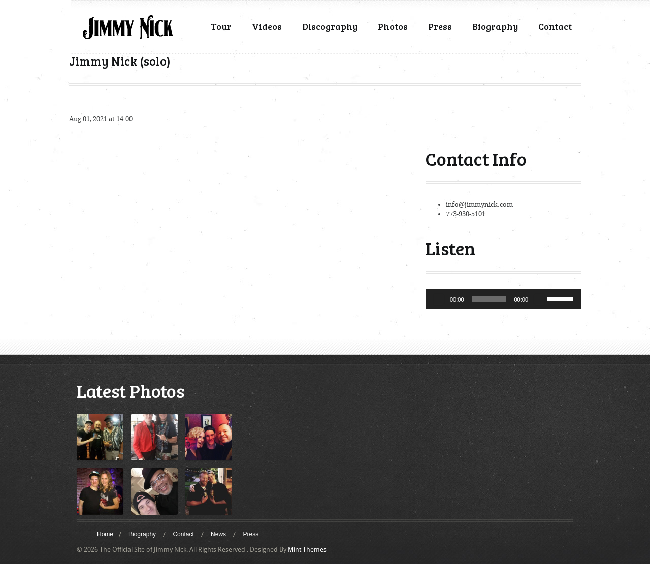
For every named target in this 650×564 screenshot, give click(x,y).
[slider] (489, 299)
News (218, 534)
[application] (503, 299)
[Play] (439, 299)
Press (440, 26)
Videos (267, 26)
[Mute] (539, 299)
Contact (555, 26)
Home (105, 534)
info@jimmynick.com (479, 204)
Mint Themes (307, 549)
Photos (393, 26)
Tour (221, 26)
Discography (330, 26)
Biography (495, 26)
